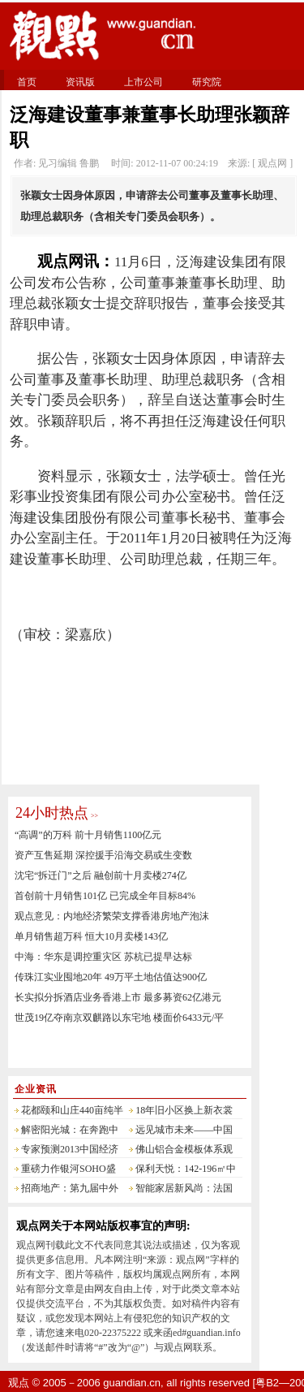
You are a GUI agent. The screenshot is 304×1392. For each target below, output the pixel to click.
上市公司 (143, 82)
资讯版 (80, 82)
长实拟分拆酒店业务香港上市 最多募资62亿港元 (118, 997)
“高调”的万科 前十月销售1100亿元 (88, 835)
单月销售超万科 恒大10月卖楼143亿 (91, 936)
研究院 (206, 82)
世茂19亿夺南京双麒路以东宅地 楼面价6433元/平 (119, 1017)
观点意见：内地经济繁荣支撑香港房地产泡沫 (112, 916)
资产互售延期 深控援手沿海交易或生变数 (103, 855)
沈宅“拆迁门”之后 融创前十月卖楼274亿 (100, 875)
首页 (26, 82)
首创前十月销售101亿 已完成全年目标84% (105, 895)
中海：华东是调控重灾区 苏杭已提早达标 (103, 956)
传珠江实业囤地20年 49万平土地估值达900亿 (111, 977)
